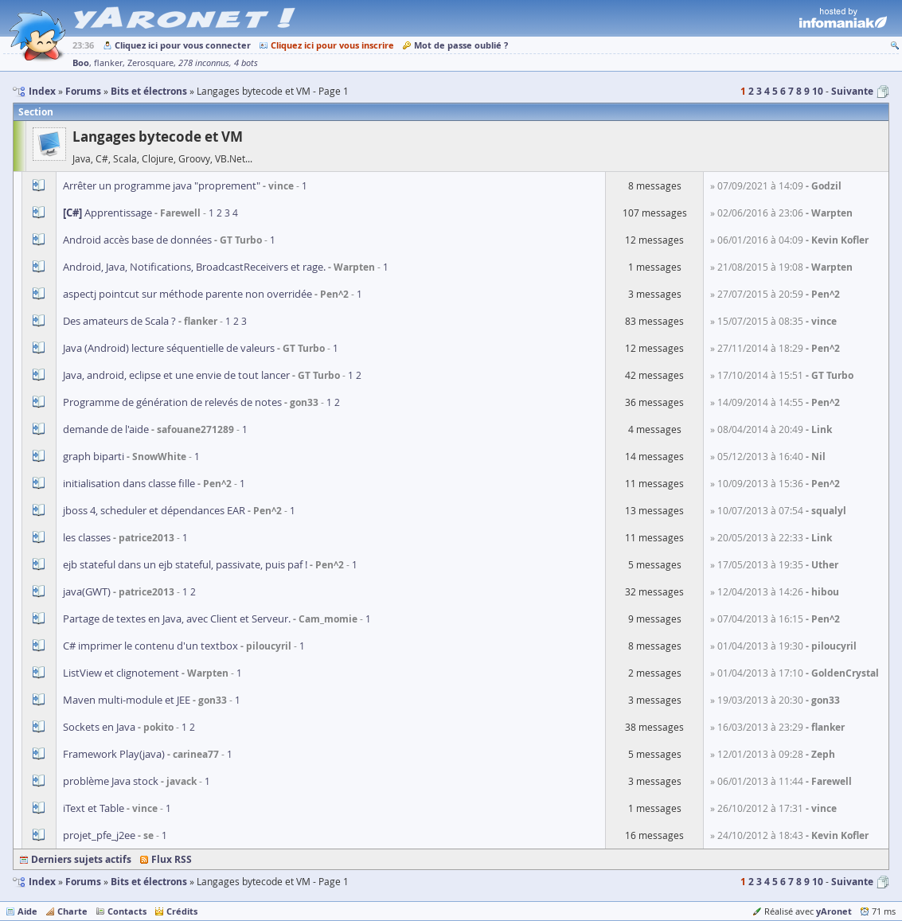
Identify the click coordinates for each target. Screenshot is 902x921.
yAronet (834, 911)
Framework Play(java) (114, 754)
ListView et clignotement (121, 672)
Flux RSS (171, 859)
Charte (72, 911)
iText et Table (93, 808)
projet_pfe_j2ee (99, 835)
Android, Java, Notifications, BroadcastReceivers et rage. (194, 267)
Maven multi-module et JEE (126, 700)
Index (42, 881)
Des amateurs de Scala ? (119, 321)
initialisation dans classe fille (129, 483)
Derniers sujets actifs (81, 859)
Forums (83, 881)
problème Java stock (110, 781)
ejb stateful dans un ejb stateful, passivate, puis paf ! (185, 564)
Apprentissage (107, 212)
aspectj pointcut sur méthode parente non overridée (187, 294)
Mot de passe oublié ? (461, 45)
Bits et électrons (149, 881)
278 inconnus (203, 62)
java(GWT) (87, 591)
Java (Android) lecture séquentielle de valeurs (169, 348)
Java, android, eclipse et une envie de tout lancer (176, 375)
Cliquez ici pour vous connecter (183, 45)
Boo (80, 62)
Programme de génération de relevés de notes (172, 402)
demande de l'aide (106, 429)
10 (817, 91)
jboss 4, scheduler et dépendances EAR (154, 510)
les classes (87, 537)
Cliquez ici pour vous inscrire (332, 45)
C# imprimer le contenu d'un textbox (150, 645)
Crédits (181, 911)
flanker (108, 62)
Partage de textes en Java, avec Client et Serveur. (177, 618)
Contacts (126, 911)
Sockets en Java (99, 727)
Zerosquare (150, 62)
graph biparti (93, 456)
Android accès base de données (137, 239)
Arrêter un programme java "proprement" (161, 185)
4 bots (246, 62)
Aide (27, 911)
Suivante (852, 91)
